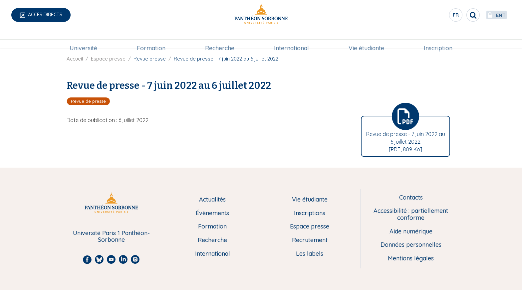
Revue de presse (88, 101)
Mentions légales (411, 258)
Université (83, 39)
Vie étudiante (366, 39)
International (291, 39)
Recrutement (310, 240)
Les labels (309, 253)
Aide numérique (411, 231)
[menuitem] (83, 39)
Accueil (75, 59)
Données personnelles (411, 244)
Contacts (411, 197)
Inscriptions (309, 213)
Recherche (219, 39)
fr (440, 16)
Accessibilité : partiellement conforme (411, 214)
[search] (457, 15)
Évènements (212, 213)
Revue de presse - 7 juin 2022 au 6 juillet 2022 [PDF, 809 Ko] (405, 142)
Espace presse (108, 59)
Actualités (212, 199)
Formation (151, 39)
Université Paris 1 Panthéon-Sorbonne (111, 236)
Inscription (438, 39)
